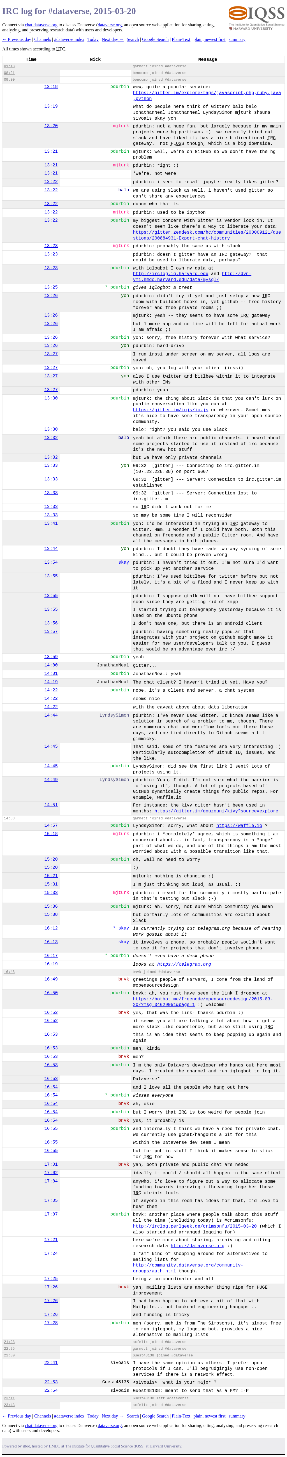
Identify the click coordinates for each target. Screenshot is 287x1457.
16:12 (51, 928)
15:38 (51, 914)
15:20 (51, 859)
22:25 (9, 1349)
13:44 (51, 548)
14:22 (51, 690)
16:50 (51, 993)
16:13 (51, 942)
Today (93, 39)
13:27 (51, 354)
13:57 (51, 631)
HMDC (54, 1446)
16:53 (51, 1034)
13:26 (51, 295)
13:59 (51, 656)
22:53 (51, 1382)
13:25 (51, 287)
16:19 (51, 964)
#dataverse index (69, 39)
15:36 (51, 906)
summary (237, 39)
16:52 (51, 1012)
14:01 (51, 673)
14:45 (51, 746)
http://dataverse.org (197, 1246)
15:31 (51, 884)
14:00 (51, 665)
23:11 (9, 1398)
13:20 (51, 126)
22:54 (51, 1390)
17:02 (51, 1172)
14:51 (51, 805)
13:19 (51, 106)
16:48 (9, 972)
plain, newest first (210, 39)
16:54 (51, 1087)
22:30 (9, 1355)
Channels (42, 39)
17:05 (51, 1200)
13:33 (51, 465)
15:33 (51, 892)
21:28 (9, 1342)
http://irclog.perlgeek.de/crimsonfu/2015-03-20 (195, 1226)
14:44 (51, 715)
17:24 (51, 1253)
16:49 (51, 979)
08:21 (9, 73)
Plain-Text (181, 39)
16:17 (51, 955)
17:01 (51, 1164)
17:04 (51, 1181)
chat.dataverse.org (41, 24)
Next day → (113, 39)
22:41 (51, 1362)
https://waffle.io (239, 825)
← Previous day (16, 39)
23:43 (9, 1405)
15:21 (51, 876)
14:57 (51, 825)
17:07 (51, 1214)
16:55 (51, 1128)
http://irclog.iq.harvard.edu (170, 273)
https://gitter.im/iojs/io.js (170, 410)
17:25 (51, 1278)
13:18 (51, 86)
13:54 (51, 562)
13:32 (51, 437)
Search (133, 39)
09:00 (9, 80)
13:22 (51, 181)
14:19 (51, 682)
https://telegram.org (184, 964)
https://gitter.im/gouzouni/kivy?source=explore (216, 811)
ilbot (26, 1446)
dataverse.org (110, 24)
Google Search (155, 39)
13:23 (51, 245)
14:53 (9, 818)
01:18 (9, 66)
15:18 (51, 833)
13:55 (51, 576)
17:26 (51, 1287)
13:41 (51, 523)
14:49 (51, 779)
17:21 (51, 1239)
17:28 (51, 1323)
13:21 (51, 151)
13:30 (51, 398)
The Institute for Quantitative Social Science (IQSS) (105, 1446)
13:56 (51, 623)
